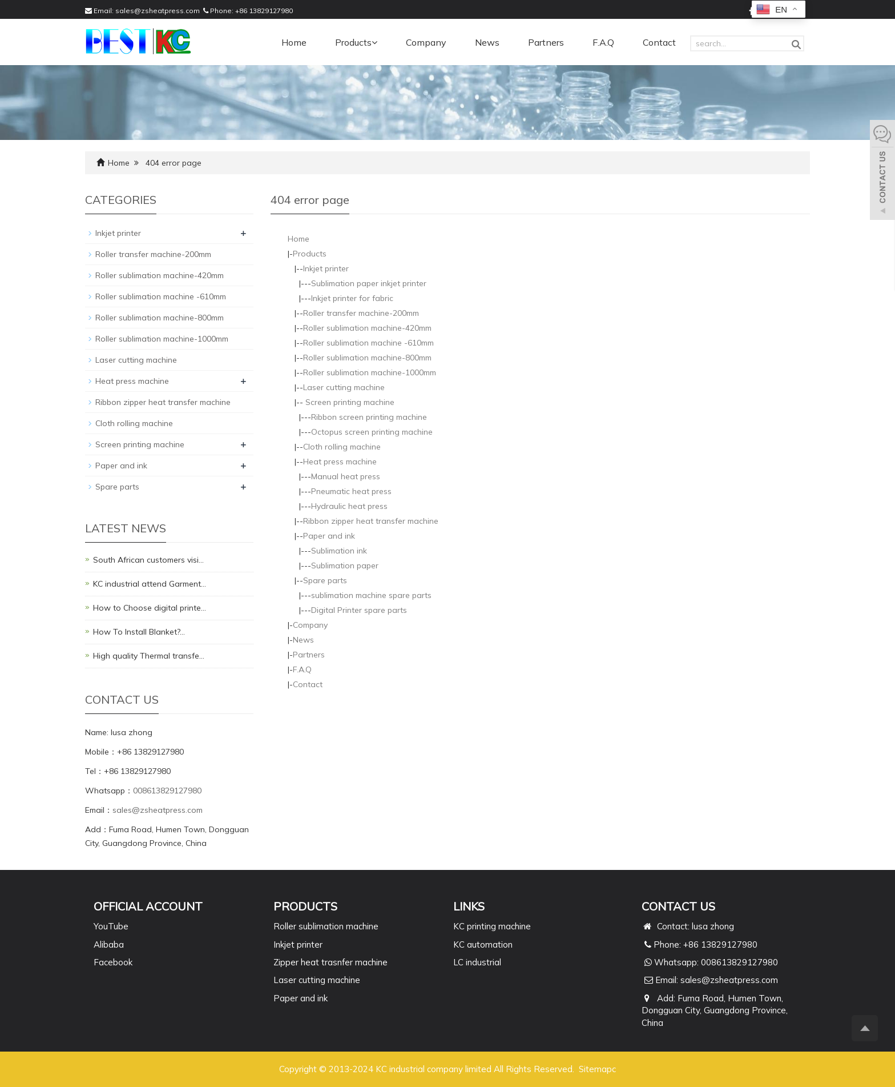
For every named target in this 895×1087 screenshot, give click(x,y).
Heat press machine (340, 461)
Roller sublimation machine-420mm (367, 328)
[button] (374, 42)
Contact (659, 42)
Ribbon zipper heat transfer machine (370, 521)
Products (356, 42)
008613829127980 (167, 790)
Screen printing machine (348, 402)
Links (469, 906)
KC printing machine (492, 926)
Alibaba (109, 944)
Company (426, 42)
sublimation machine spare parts (371, 595)
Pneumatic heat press (351, 491)
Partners (546, 42)
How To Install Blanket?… (139, 632)
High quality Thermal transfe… (148, 656)
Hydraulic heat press (349, 506)
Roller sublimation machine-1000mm (369, 372)
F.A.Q (603, 42)
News (487, 42)
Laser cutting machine (344, 387)
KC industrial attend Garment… (149, 584)
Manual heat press (345, 476)
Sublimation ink (339, 550)
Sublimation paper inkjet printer (368, 283)
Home (294, 42)
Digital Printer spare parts (359, 610)
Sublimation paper (344, 565)
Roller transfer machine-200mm (361, 313)
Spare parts (325, 580)
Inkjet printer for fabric (352, 298)
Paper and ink (329, 536)
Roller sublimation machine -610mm (368, 343)
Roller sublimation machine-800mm (367, 357)
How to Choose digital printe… (149, 608)
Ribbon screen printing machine (369, 417)
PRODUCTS (305, 906)
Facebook (113, 962)
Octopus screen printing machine (372, 432)
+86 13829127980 (264, 10)
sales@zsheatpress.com (157, 10)
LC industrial (477, 962)
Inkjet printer (326, 268)
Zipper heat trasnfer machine (330, 962)
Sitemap (595, 1069)
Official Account (148, 906)
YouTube (111, 926)
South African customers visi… (148, 560)
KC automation (483, 944)
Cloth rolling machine (342, 447)
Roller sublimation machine (325, 926)
